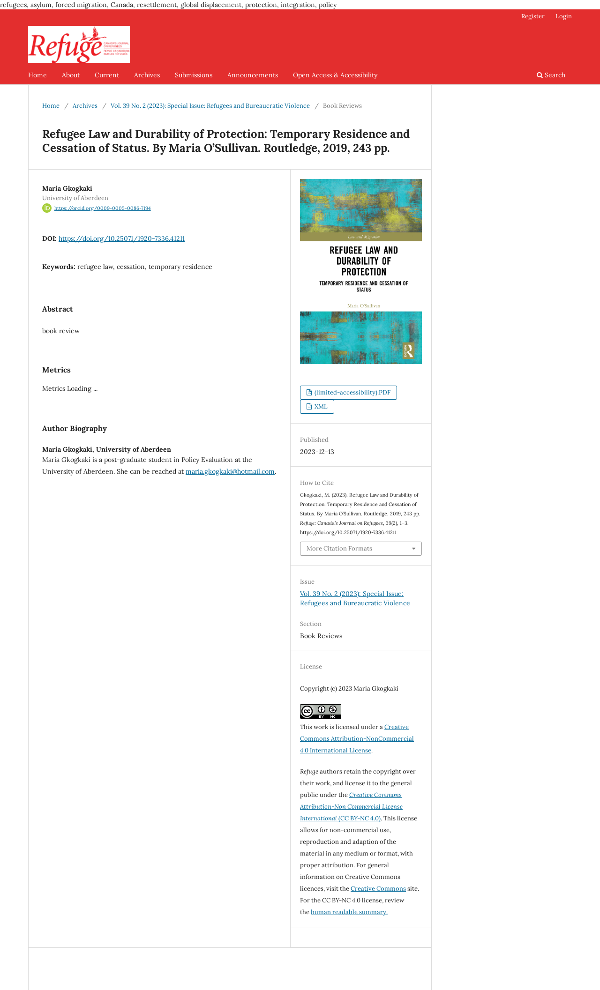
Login (563, 16)
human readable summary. (349, 912)
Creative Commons (378, 889)
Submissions (193, 75)
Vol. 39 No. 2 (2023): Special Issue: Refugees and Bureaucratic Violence (210, 106)
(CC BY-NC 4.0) (351, 806)
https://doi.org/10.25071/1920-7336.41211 (122, 238)
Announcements (252, 75)
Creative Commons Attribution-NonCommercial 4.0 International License (357, 738)
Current (107, 75)
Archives (147, 75)
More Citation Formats (339, 548)
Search (551, 75)
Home (37, 75)
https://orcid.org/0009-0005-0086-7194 (102, 208)
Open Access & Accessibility (335, 75)
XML (320, 406)
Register (533, 16)
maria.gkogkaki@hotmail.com (230, 471)
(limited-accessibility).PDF (351, 392)
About (71, 75)
